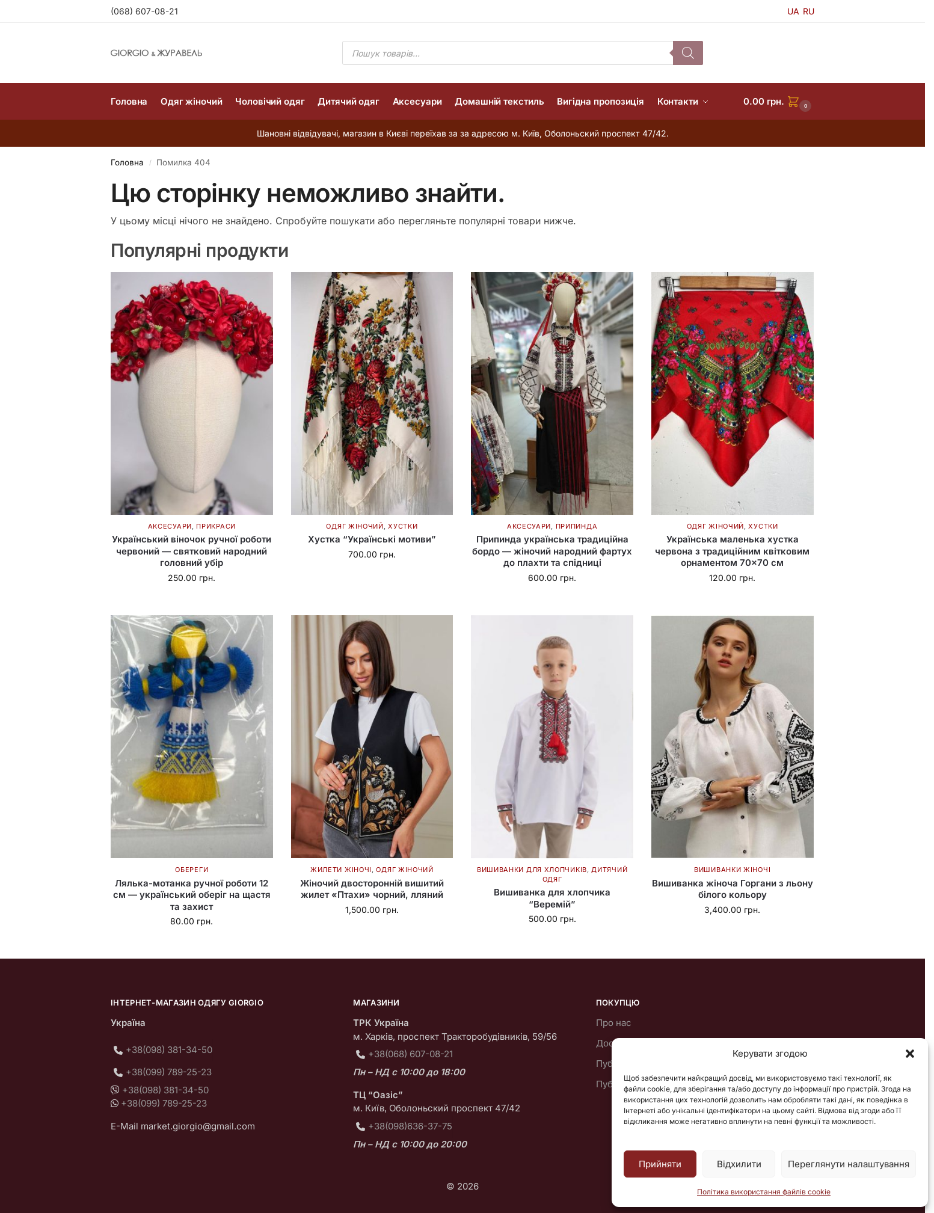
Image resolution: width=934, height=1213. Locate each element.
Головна (127, 162)
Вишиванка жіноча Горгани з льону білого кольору (732, 889)
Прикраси (216, 526)
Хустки (402, 526)
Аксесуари (170, 526)
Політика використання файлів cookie (764, 1191)
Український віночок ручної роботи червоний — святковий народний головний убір (191, 550)
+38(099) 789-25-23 (169, 1072)
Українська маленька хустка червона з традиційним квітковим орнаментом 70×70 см (732, 550)
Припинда (577, 526)
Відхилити (739, 1164)
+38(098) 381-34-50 (169, 1049)
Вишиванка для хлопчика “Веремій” (552, 898)
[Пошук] (688, 53)
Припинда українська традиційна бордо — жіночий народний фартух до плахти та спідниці (552, 550)
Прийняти (660, 1164)
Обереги (191, 869)
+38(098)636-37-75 (410, 1126)
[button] (910, 1054)
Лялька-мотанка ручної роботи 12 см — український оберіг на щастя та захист (192, 894)
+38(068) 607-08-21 (410, 1054)
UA (793, 11)
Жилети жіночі (341, 869)
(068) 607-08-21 (144, 11)
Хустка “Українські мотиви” (372, 539)
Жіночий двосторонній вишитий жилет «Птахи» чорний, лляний (372, 889)
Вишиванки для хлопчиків (532, 869)
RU (808, 11)
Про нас (613, 1022)
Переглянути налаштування (848, 1164)
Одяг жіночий (354, 526)
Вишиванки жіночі (732, 869)
